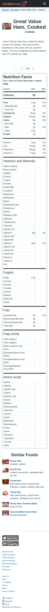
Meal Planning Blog (9, 564)
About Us (5, 576)
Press (4, 579)
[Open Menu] (44, 3)
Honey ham (15, 461)
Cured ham (15, 469)
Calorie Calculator (8, 555)
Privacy (5, 585)
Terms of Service (8, 591)
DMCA (4, 588)
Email (5, 604)
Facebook (7, 598)
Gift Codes (6, 567)
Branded (15, 10)
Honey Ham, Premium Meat (23, 503)
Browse (5, 10)
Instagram (7, 601)
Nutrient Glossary (8, 561)
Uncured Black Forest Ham (23, 512)
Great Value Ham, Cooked (29, 24)
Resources (6, 570)
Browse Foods (7, 552)
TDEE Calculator (8, 558)
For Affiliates (6, 582)
